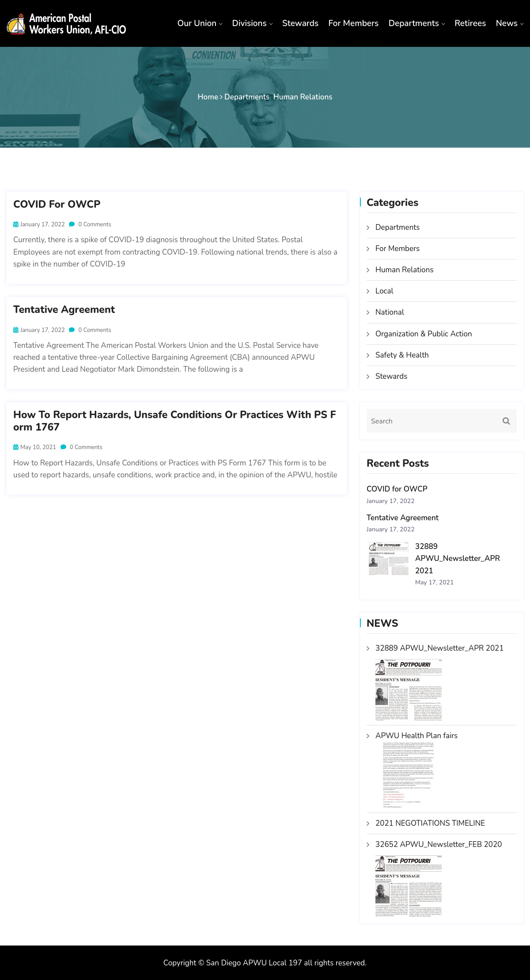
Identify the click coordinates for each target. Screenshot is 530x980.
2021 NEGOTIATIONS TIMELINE (430, 823)
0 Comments (90, 225)
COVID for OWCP (56, 204)
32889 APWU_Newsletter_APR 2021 (457, 558)
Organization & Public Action (423, 334)
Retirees (470, 23)
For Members (354, 23)
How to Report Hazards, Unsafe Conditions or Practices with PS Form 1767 (174, 421)
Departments (414, 23)
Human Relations (303, 97)
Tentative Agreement (64, 310)
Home (208, 97)
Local (384, 291)
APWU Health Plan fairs (416, 736)
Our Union (196, 23)
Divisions (249, 23)
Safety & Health (402, 355)
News (507, 23)
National (389, 312)
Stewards (300, 23)
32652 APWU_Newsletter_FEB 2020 (438, 844)
